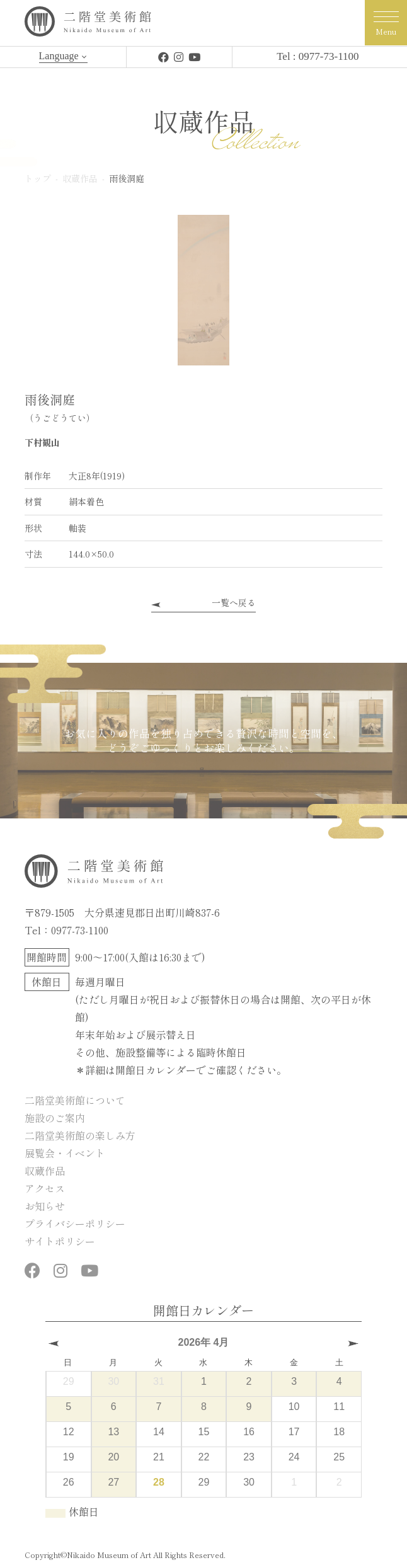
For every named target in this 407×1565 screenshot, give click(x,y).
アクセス (45, 1188)
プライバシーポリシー (75, 1223)
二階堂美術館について (75, 1100)
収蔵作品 (45, 1170)
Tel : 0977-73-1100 (317, 56)
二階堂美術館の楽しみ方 (80, 1135)
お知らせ (45, 1205)
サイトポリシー (60, 1241)
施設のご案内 (55, 1117)
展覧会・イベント (65, 1153)
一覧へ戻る (234, 602)
